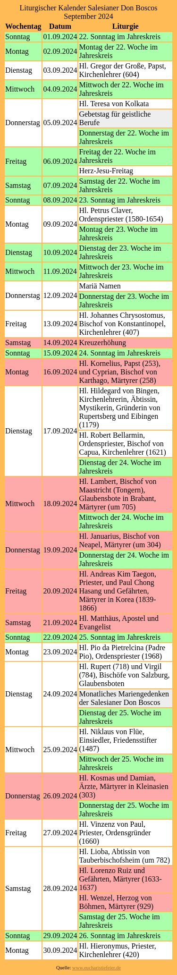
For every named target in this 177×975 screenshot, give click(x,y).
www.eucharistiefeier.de (96, 967)
